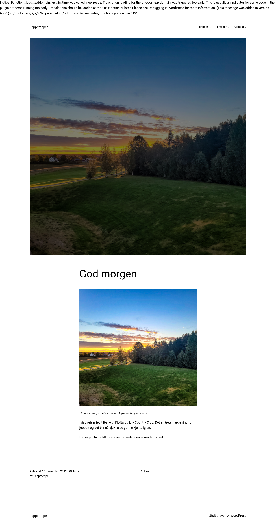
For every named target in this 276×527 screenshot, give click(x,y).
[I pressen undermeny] (229, 27)
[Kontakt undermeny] (245, 27)
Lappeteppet (39, 27)
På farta (74, 471)
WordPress (238, 515)
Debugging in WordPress (166, 8)
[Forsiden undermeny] (210, 27)
